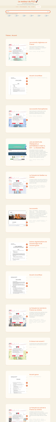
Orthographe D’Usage (33, 247)
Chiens (38, 319)
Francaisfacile (42, 186)
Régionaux (43, 51)
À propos (32, 6)
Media (42, 187)
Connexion (38, 6)
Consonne (39, 159)
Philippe (42, 322)
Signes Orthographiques (37, 376)
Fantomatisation (32, 186)
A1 (26, 59)
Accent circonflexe (35, 76)
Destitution (42, 185)
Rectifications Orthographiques (42, 247)
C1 (26, 48)
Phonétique (43, 221)
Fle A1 (30, 221)
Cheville (34, 185)
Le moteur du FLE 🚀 (28, 2)
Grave (42, 159)
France (38, 51)
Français (38, 186)
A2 (27, 56)
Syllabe (30, 160)
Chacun (34, 347)
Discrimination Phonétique (41, 220)
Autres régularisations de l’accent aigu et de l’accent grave (38, 243)
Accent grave (34, 374)
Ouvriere (31, 188)
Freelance (31, 187)
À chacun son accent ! (36, 341)
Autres (34, 159)
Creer (38, 185)
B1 (26, 53)
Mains (39, 187)
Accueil (17, 6)
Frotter (35, 187)
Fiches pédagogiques (23, 6)
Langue (43, 321)
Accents (34, 51)
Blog (29, 6)
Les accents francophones (38, 109)
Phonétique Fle (32, 222)
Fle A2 (34, 221)
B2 (27, 50)
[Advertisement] (28, 24)
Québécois (36, 188)
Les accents (33, 208)
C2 (27, 45)
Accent (30, 51)
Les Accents (38, 221)
